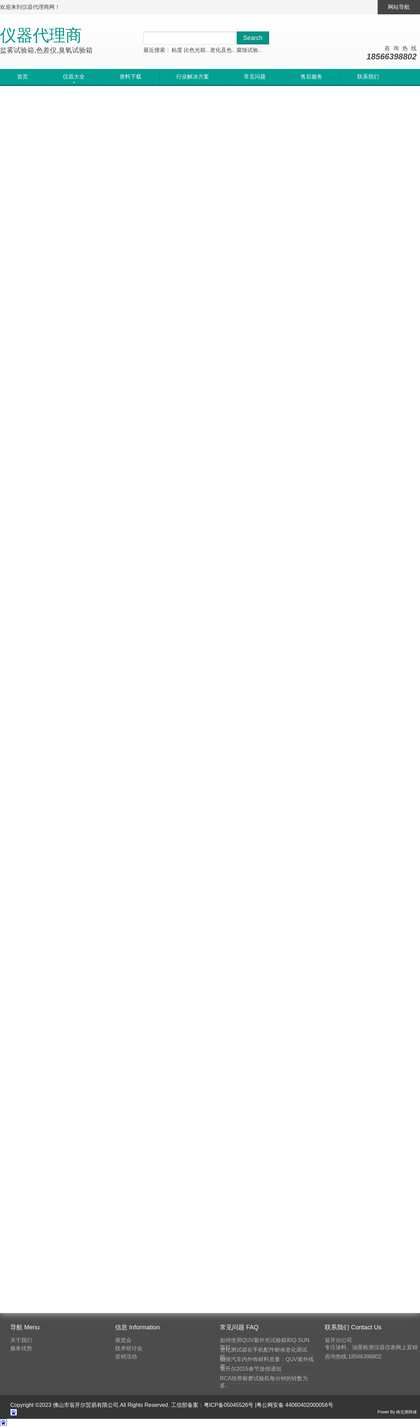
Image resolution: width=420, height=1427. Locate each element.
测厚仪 (332, 956)
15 (127, 613)
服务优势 (21, 1348)
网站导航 (399, 7)
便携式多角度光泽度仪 (140, 227)
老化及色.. (222, 50)
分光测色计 (338, 1181)
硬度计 (332, 1069)
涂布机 (332, 1294)
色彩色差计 (338, 937)
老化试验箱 (338, 919)
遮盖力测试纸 (340, 1256)
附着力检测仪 (340, 1087)
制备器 (332, 1219)
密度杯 (332, 1106)
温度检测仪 (338, 1125)
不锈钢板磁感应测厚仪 (37, 531)
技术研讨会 (128, 1348)
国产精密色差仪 (132, 379)
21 (229, 613)
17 (161, 613)
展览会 (123, 1340)
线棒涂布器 (338, 975)
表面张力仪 (338, 1238)
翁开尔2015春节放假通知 (250, 1369)
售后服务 (311, 77)
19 (195, 613)
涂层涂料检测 (340, 1050)
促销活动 (126, 1356)
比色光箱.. (196, 50)
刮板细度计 (338, 1144)
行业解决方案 (192, 77)
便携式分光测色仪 (237, 379)
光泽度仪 (335, 1012)
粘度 (176, 50)
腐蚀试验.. (248, 50)
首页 (22, 77)
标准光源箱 (338, 1200)
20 (212, 613)
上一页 (105, 613)
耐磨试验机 (338, 994)
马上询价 (24, 287)
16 (144, 613)
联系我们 (368, 77)
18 (178, 613)
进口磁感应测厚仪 (134, 531)
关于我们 (21, 1340)
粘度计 (332, 1275)
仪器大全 (42, 102)
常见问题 (255, 77)
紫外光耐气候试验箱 (34, 227)
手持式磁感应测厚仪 (239, 227)
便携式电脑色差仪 (32, 379)
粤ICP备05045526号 (229, 1405)
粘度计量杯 (338, 1163)
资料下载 (130, 77)
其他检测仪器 (340, 1031)
